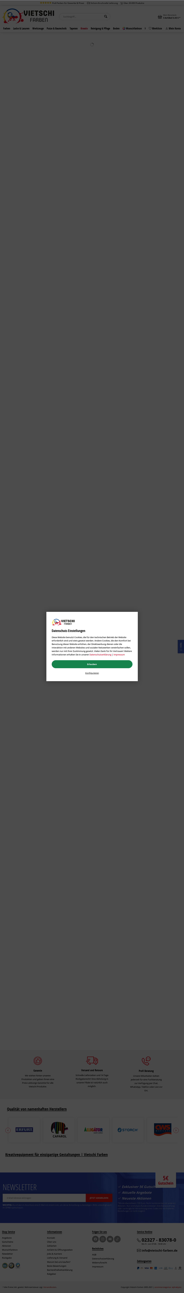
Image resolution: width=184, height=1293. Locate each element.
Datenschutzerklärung (100, 654)
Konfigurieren (92, 673)
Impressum (119, 654)
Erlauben (92, 664)
